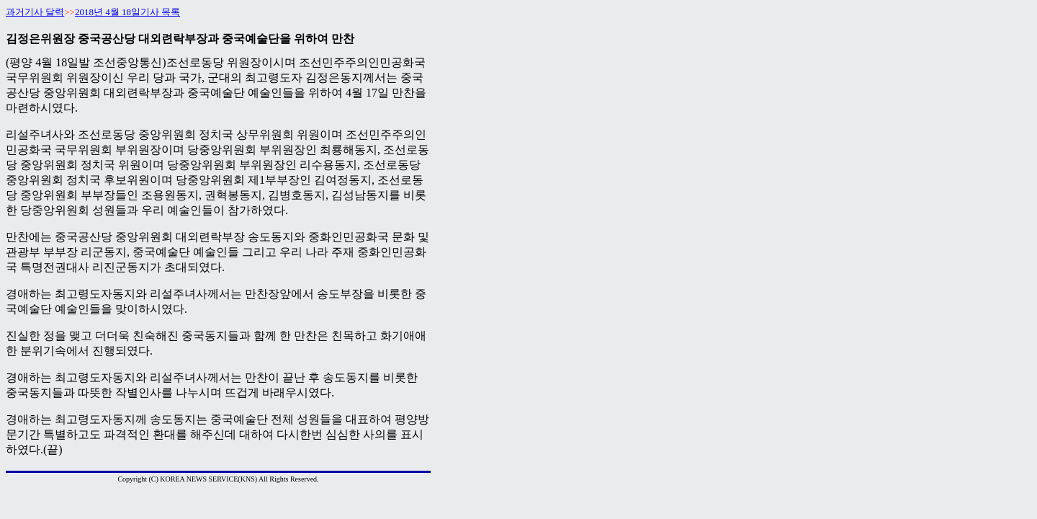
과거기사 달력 (35, 11)
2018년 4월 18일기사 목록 (127, 11)
